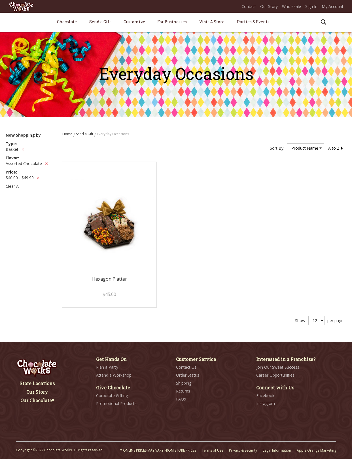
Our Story (269, 6)
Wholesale (291, 6)
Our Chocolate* (37, 400)
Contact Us (186, 367)
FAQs (181, 399)
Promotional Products (116, 403)
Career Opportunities (275, 375)
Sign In (311, 6)
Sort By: (277, 148)
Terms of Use (212, 450)
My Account (332, 6)
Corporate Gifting (112, 395)
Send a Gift (85, 134)
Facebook (265, 395)
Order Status (187, 375)
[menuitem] (67, 21)
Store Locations (37, 383)
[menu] (176, 22)
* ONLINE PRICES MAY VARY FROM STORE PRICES (158, 450)
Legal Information (277, 450)
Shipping (183, 383)
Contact (248, 6)
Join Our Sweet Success (277, 367)
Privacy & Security (243, 450)
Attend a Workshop (114, 375)
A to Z (335, 148)
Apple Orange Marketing (316, 450)
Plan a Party (107, 367)
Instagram (265, 403)
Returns (183, 391)
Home (67, 134)
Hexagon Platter (109, 279)
